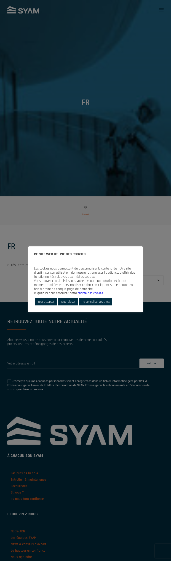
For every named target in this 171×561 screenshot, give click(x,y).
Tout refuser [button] (68, 302)
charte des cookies (90, 293)
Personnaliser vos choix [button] (96, 302)
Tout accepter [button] (46, 302)
